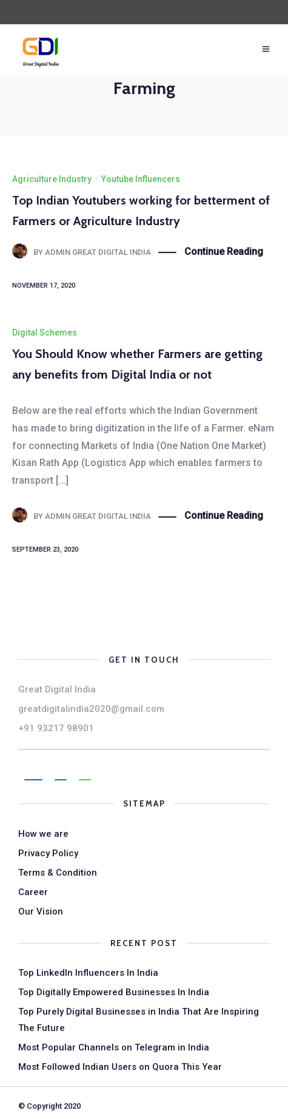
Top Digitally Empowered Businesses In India (113, 992)
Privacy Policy (48, 853)
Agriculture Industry (52, 179)
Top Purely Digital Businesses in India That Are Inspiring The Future (138, 1019)
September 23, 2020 (45, 549)
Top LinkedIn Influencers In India (88, 972)
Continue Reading (223, 252)
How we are (43, 833)
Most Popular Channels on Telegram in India (113, 1047)
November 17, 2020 (43, 285)
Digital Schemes (44, 332)
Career (33, 892)
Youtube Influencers (140, 179)
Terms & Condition (57, 872)
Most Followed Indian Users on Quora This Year (120, 1066)
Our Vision (40, 911)
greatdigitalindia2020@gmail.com (91, 708)
